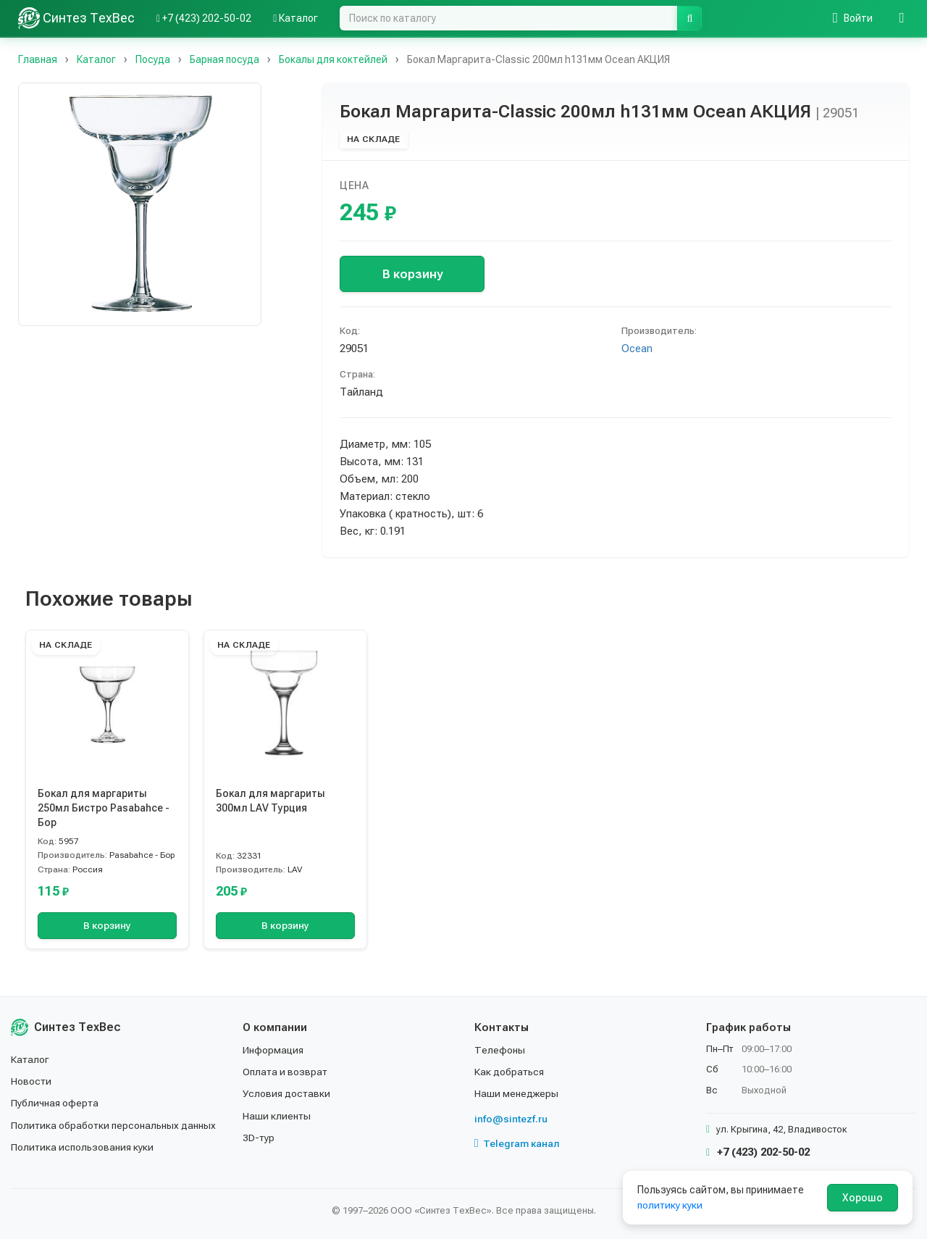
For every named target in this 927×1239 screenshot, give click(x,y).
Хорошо (862, 1197)
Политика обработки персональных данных (114, 1125)
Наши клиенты (277, 1116)
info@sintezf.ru (511, 1119)
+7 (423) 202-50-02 (758, 1152)
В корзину (412, 274)
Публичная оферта (55, 1103)
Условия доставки (287, 1093)
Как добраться (509, 1071)
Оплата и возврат (286, 1071)
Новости (31, 1081)
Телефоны (499, 1050)
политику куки (670, 1205)
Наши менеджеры (516, 1093)
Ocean (637, 348)
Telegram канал (517, 1143)
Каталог (30, 1059)
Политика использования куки (83, 1147)
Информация (274, 1050)
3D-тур (259, 1137)
